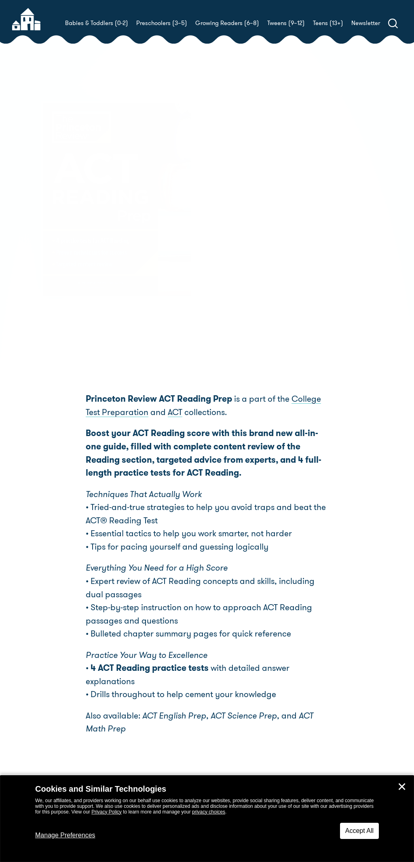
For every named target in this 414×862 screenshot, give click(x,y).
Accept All (359, 830)
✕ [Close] (402, 787)
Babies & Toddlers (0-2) (96, 23)
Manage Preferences (65, 835)
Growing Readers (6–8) (227, 23)
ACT (175, 412)
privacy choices (208, 812)
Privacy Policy (106, 812)
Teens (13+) (328, 23)
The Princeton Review (280, 235)
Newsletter (365, 23)
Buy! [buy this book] (233, 263)
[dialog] (207, 819)
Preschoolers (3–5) (161, 23)
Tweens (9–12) (286, 23)
